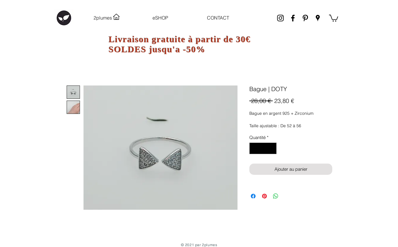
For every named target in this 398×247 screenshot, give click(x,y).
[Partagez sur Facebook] (253, 196)
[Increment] (272, 148)
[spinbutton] (263, 148)
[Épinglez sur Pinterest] (264, 196)
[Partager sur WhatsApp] (275, 196)
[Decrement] (254, 148)
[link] (333, 18)
